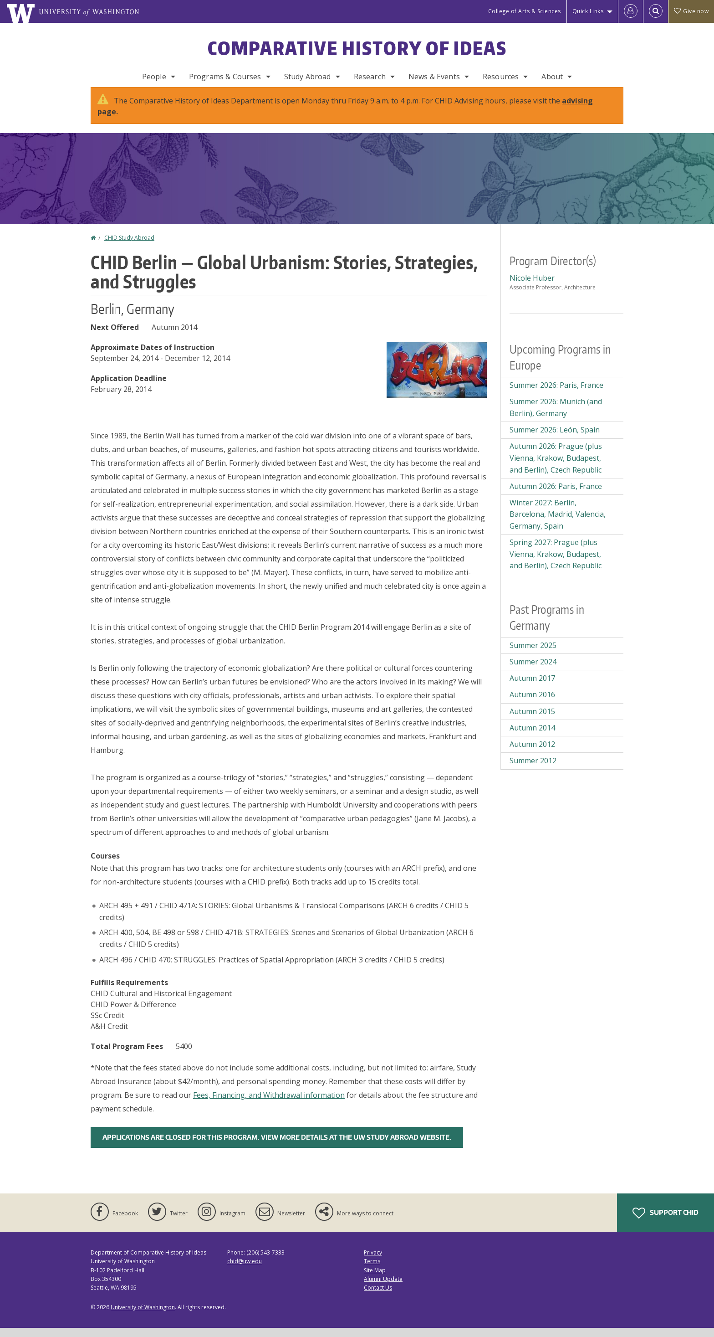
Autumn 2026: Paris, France (556, 495)
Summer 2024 (533, 671)
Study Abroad (307, 77)
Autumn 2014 (532, 737)
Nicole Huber (532, 287)
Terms (372, 1270)
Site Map (375, 1279)
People (154, 77)
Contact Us (378, 1297)
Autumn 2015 (532, 720)
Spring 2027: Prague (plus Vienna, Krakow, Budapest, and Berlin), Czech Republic (556, 563)
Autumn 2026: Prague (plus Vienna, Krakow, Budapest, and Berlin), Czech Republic (556, 466)
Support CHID (665, 1222)
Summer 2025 (533, 654)
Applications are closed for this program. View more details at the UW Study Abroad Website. (276, 1146)
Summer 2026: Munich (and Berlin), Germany (556, 416)
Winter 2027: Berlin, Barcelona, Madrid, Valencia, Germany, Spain (558, 523)
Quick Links (588, 11)
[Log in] (630, 11)
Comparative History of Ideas (357, 48)
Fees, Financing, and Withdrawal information (269, 1104)
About (552, 77)
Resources (501, 77)
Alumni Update (383, 1288)
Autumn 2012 (532, 753)
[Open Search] (655, 11)
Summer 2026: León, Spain (555, 439)
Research (370, 77)
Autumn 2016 (532, 704)
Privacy (373, 1261)
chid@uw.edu (244, 1270)
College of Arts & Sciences (524, 11)
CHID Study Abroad (129, 247)
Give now (691, 11)
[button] (437, 378)
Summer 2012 (533, 770)
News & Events (434, 77)
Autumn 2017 (532, 687)
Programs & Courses (225, 77)
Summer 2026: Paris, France (556, 394)
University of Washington (143, 1316)
